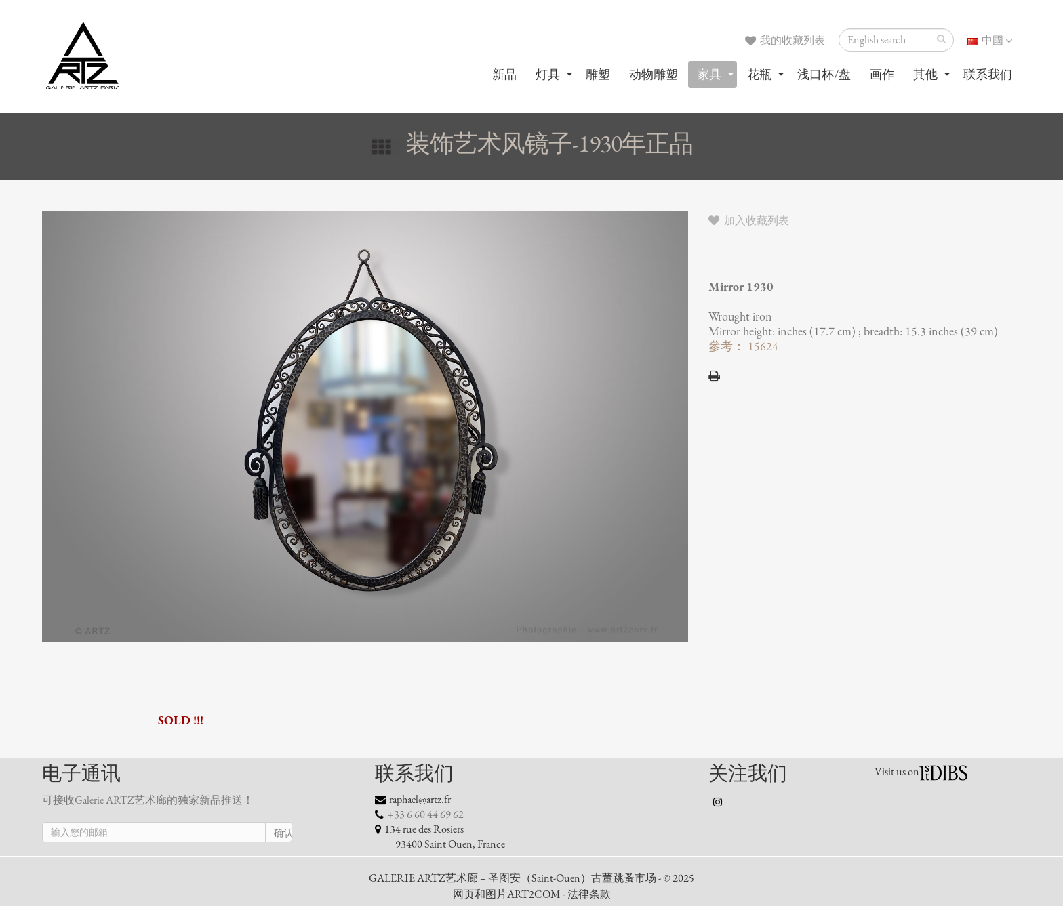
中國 (989, 40)
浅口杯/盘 (824, 74)
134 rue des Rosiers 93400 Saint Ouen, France (440, 837)
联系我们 (987, 74)
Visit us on (897, 772)
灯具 (548, 74)
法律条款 (589, 894)
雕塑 (598, 74)
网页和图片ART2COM (507, 894)
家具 (709, 74)
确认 (283, 833)
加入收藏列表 (748, 221)
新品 (504, 74)
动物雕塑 (653, 74)
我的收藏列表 (785, 40)
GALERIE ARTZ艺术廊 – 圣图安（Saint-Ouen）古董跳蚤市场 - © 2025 (531, 878)
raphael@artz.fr (420, 799)
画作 (882, 74)
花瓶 (759, 74)
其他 (925, 74)
